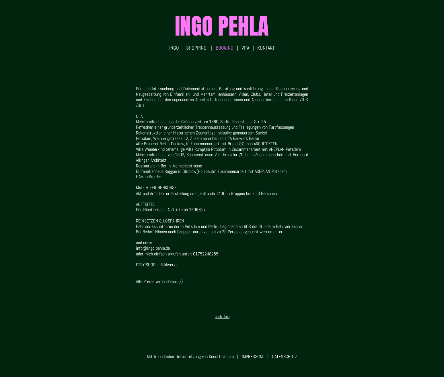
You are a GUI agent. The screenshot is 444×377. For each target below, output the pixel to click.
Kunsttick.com (221, 356)
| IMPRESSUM (248, 356)
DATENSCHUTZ (284, 356)
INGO (174, 47)
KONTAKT (266, 47)
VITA (244, 47)
